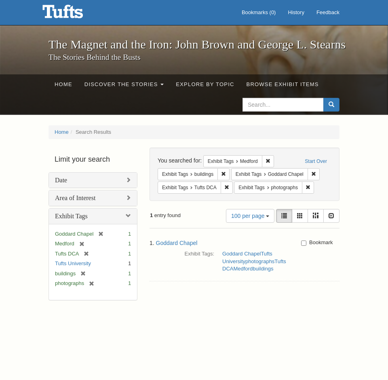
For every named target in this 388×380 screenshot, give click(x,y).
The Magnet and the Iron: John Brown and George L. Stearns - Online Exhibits (72, 14)
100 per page (250, 216)
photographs (259, 261)
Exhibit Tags (71, 216)
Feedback (328, 12)
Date (61, 180)
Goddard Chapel (177, 243)
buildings (263, 269)
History (296, 12)
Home (63, 84)
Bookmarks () (259, 12)
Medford (243, 269)
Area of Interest (75, 197)
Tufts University (73, 263)
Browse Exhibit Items (283, 84)
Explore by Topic (205, 84)
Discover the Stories (124, 84)
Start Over (316, 161)
